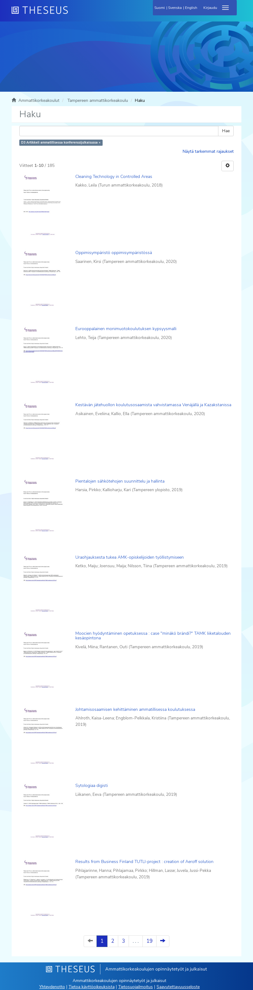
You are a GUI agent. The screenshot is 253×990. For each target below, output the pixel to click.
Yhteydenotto (52, 987)
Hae (226, 131)
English (191, 7)
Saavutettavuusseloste (178, 987)
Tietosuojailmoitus (135, 987)
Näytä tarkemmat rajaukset (208, 151)
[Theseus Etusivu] (73, 13)
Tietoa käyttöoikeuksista (92, 987)
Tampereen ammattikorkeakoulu (97, 100)
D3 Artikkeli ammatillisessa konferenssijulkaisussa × (60, 142)
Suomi (159, 7)
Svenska (175, 7)
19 (149, 941)
